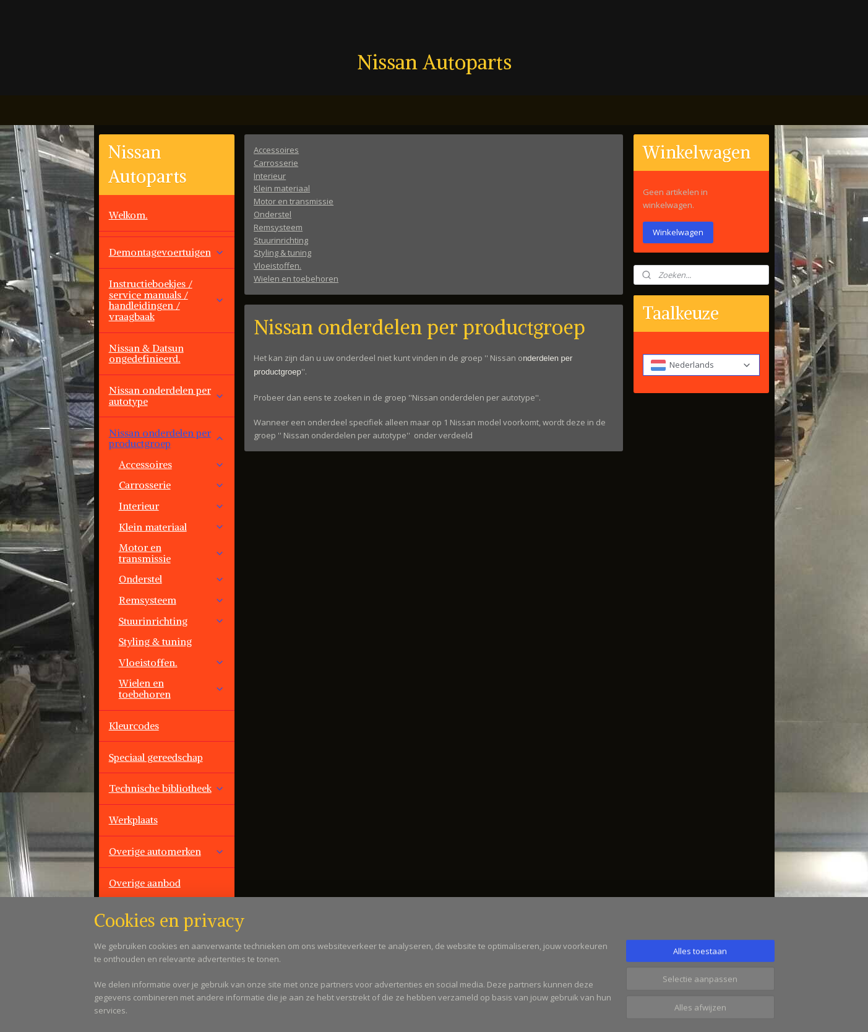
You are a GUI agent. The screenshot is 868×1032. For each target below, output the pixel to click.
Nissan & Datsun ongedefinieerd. (146, 353)
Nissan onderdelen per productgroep (167, 438)
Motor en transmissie (293, 201)
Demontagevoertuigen (167, 252)
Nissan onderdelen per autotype (167, 395)
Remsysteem (278, 226)
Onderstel (272, 214)
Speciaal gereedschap (156, 757)
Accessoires (276, 149)
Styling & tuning (282, 252)
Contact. (127, 914)
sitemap (479, 1009)
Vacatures (130, 946)
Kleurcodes (134, 725)
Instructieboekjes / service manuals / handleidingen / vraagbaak (167, 300)
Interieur (270, 175)
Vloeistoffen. (277, 265)
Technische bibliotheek (167, 788)
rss (505, 1009)
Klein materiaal (282, 188)
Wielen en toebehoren (296, 278)
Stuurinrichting (281, 239)
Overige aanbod (145, 883)
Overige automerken (167, 851)
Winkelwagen (678, 232)
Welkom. (128, 215)
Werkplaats (133, 819)
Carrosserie (276, 162)
